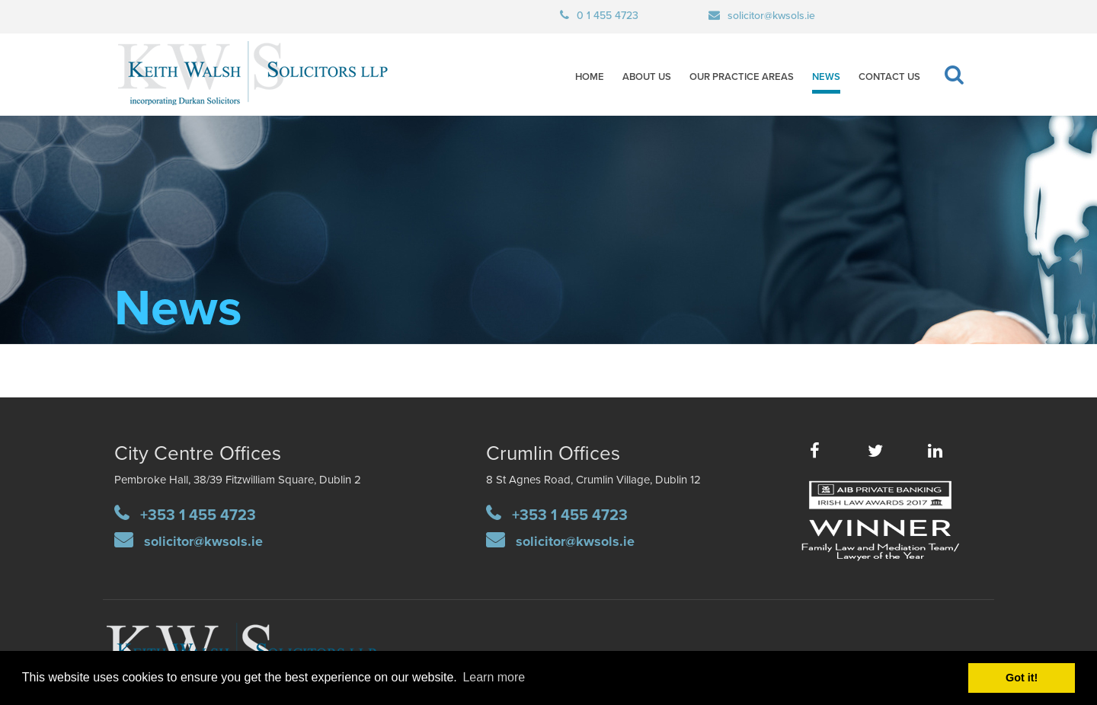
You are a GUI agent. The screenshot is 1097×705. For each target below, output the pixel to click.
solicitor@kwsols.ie (771, 15)
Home (589, 77)
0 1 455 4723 (607, 15)
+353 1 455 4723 (198, 515)
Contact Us (889, 77)
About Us (646, 77)
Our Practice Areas (741, 77)
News (826, 77)
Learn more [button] (493, 677)
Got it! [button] (1022, 678)
